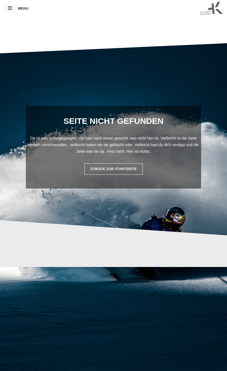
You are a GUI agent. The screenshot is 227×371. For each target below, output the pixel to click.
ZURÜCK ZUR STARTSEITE (113, 169)
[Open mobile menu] (16, 8)
